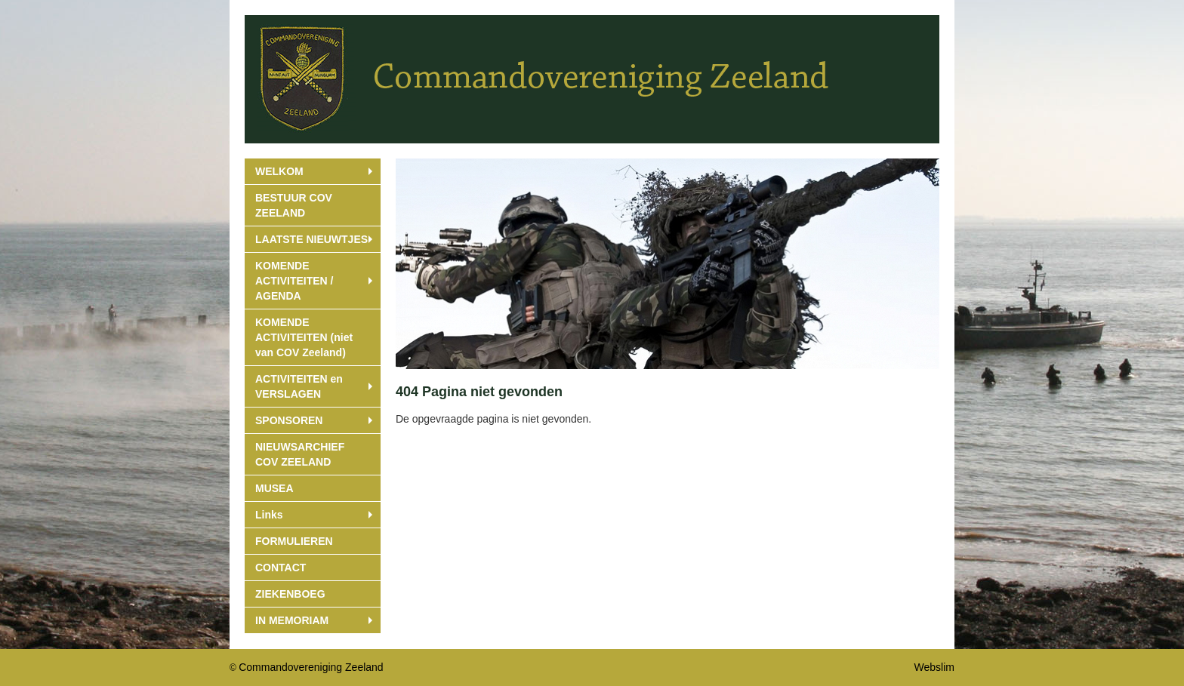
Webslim (934, 667)
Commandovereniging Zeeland (311, 667)
